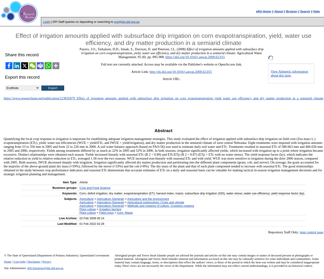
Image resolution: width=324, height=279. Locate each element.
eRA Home (263, 11)
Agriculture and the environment (148, 199)
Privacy (46, 261)
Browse (291, 11)
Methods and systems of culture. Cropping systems (160, 206)
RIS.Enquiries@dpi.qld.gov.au (45, 268)
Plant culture (88, 209)
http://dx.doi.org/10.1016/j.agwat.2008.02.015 (181, 72)
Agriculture (87, 199)
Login (46, 22)
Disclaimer (33, 261)
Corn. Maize (125, 212)
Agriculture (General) (110, 199)
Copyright (19, 261)
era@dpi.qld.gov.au (127, 22)
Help (316, 11)
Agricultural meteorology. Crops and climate (155, 202)
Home (7, 261)
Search (305, 11)
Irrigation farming (110, 209)
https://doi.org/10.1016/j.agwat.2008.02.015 (195, 57)
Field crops (106, 212)
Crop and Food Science (95, 188)
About (278, 11)
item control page (312, 232)
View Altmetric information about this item (289, 73)
